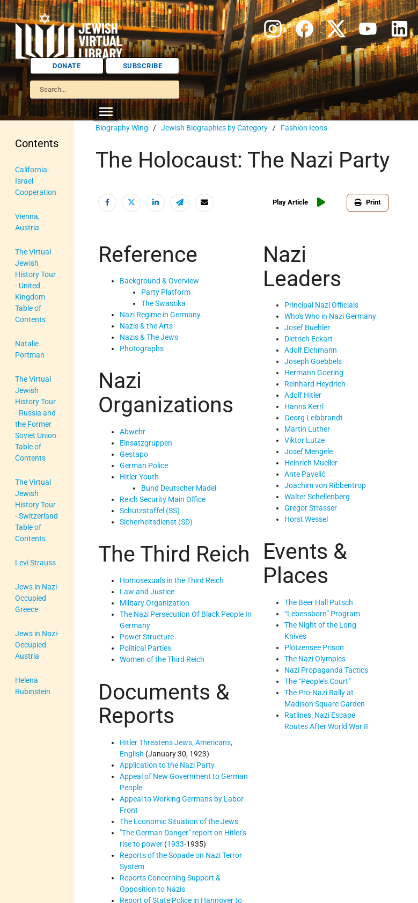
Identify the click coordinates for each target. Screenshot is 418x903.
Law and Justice (147, 591)
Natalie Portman (30, 349)
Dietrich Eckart (308, 338)
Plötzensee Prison (314, 647)
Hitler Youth (139, 476)
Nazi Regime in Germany (160, 314)
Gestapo (134, 454)
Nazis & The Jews (149, 337)
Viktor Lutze (304, 440)
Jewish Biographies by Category (214, 127)
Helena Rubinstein (32, 686)
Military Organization (154, 603)
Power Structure (147, 636)
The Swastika (163, 303)
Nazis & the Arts (146, 326)
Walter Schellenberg (317, 496)
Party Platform (165, 292)
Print (367, 202)
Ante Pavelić (304, 474)
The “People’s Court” (317, 681)
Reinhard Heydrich (315, 384)
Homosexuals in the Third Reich (172, 580)
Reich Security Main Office (163, 499)
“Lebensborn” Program (322, 613)
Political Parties (145, 648)
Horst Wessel (306, 519)
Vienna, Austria (27, 222)
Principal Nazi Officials (321, 305)
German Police (144, 465)
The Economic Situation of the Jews (179, 821)
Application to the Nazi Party (167, 765)
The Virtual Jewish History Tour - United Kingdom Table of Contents (35, 285)
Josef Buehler (307, 327)
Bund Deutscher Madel (178, 488)
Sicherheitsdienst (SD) (156, 522)
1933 (175, 844)
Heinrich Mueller (311, 462)
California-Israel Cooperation (35, 180)
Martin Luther (307, 429)
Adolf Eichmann (310, 350)
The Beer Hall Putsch (318, 602)
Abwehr (132, 431)
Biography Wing (122, 127)
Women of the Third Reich (162, 659)
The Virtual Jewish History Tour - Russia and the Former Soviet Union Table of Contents (35, 418)
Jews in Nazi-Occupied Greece (37, 598)
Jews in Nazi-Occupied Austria (37, 644)
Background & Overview (159, 280)
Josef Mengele (308, 451)
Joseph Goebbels (313, 361)
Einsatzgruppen (146, 443)
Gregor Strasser (310, 508)
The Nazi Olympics (315, 658)
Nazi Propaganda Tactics (326, 670)
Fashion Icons (304, 127)
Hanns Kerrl (304, 406)
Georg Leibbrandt (313, 417)
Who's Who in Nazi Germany (330, 316)
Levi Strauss (35, 562)
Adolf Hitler (302, 395)
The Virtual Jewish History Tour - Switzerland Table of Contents (36, 510)
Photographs (142, 348)
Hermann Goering (313, 372)
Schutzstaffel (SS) (150, 510)
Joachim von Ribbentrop (325, 485)
